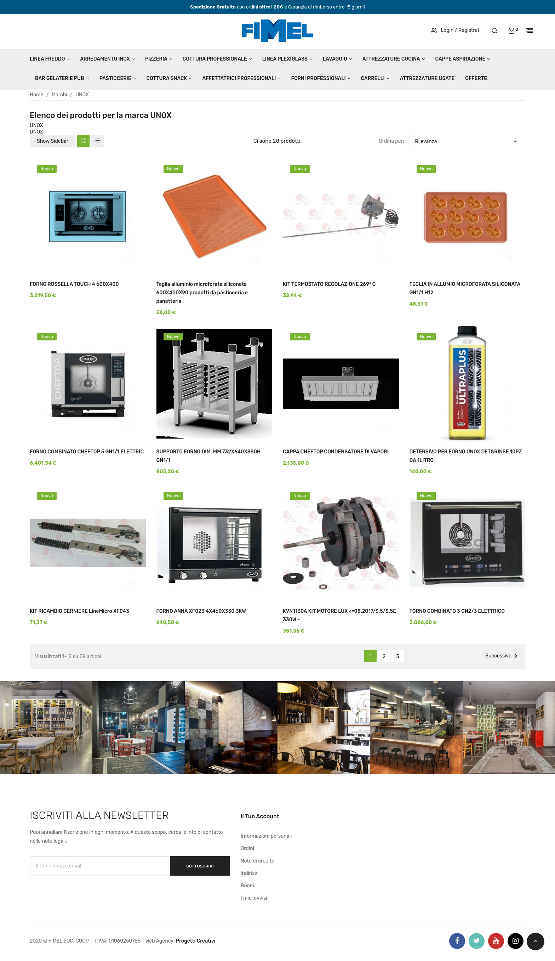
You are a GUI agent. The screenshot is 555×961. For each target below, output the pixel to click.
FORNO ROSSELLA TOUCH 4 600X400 (74, 284)
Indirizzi (249, 873)
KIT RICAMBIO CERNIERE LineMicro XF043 (79, 611)
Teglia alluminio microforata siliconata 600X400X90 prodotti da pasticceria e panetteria (202, 292)
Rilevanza (467, 140)
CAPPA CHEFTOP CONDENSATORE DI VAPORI (336, 452)
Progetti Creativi (196, 941)
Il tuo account (260, 816)
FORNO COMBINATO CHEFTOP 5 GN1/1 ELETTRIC (87, 452)
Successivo (502, 656)
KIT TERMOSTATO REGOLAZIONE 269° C (329, 284)
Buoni (247, 886)
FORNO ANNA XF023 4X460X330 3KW (201, 611)
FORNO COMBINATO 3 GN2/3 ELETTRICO (457, 611)
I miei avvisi (254, 898)
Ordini (247, 849)
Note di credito (258, 861)
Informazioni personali (266, 836)
